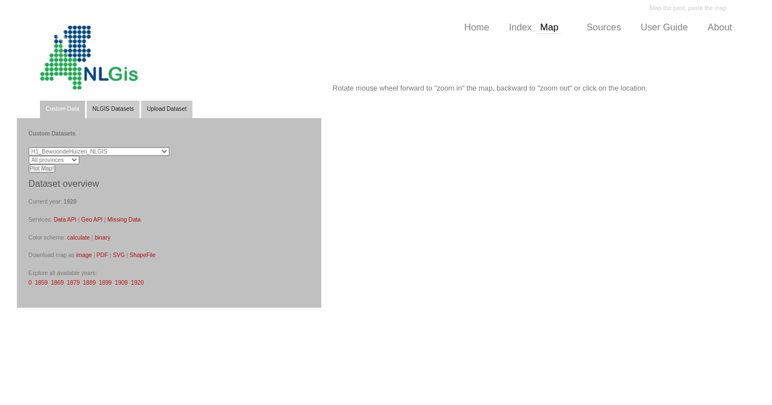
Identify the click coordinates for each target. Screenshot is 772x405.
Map (549, 27)
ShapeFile (142, 255)
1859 (41, 283)
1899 (105, 283)
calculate (78, 238)
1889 (89, 283)
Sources (603, 27)
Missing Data (124, 220)
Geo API (91, 220)
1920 (137, 283)
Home (476, 27)
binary (102, 238)
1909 (121, 283)
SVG (119, 255)
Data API (64, 220)
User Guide (664, 27)
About (720, 27)
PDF (102, 255)
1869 (57, 283)
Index (520, 27)
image (84, 255)
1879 (73, 283)
